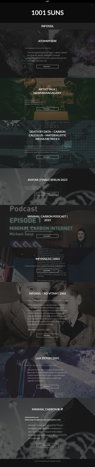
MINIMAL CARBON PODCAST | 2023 (47, 218)
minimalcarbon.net (32, 417)
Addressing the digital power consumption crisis (43, 420)
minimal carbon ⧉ (46, 409)
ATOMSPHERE (47, 41)
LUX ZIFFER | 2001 (48, 358)
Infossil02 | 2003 (47, 258)
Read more (47, 67)
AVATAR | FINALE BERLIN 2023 (47, 179)
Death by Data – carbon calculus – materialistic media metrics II (47, 135)
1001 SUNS (47, 12)
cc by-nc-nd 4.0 (38, 461)
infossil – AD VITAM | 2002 (47, 293)
